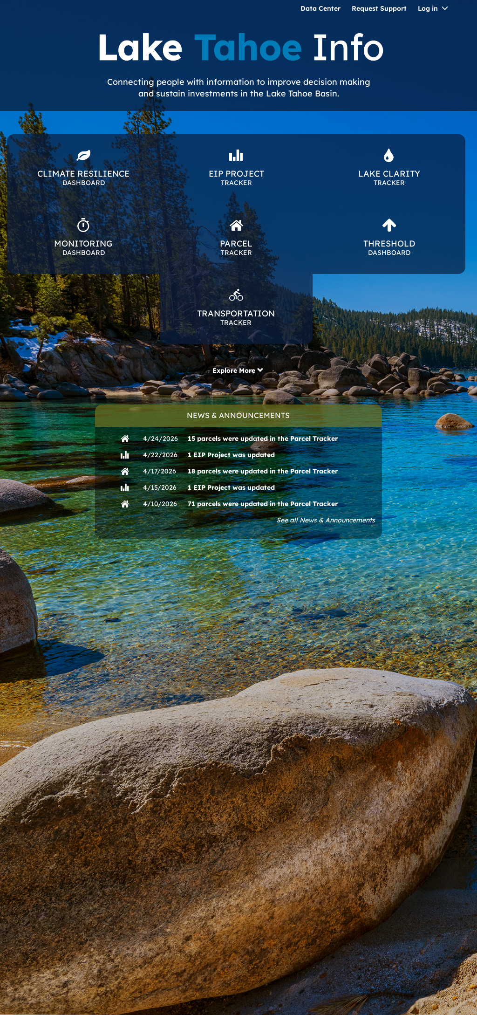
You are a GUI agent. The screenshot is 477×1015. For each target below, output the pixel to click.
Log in (428, 8)
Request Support (379, 8)
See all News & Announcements (325, 520)
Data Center (320, 8)
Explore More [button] (238, 370)
